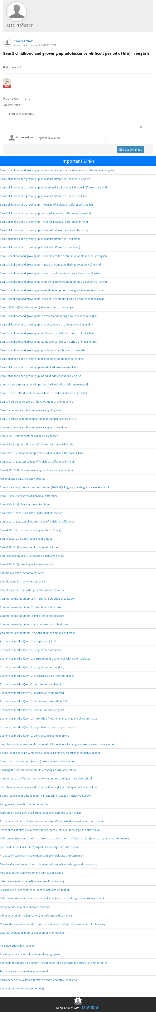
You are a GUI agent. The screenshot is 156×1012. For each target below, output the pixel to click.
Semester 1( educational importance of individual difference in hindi (42, 453)
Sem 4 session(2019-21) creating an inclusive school (32, 556)
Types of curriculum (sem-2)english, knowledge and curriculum (39, 847)
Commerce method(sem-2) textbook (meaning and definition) (38, 633)
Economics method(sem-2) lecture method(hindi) (30, 684)
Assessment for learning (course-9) (22, 988)
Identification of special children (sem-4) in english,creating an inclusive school (49, 787)
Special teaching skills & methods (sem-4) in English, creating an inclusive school (50, 753)
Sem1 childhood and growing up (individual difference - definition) (40, 239)
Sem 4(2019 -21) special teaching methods (26, 538)
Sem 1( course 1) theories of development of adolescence (36, 401)
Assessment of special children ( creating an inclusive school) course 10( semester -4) (53, 963)
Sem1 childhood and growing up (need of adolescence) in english (40, 376)
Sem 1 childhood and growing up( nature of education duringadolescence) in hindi (50, 264)
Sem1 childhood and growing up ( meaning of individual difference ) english (46, 204)
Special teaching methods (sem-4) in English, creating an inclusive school (45, 795)
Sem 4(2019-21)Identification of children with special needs (36, 444)
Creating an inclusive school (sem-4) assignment (30, 954)
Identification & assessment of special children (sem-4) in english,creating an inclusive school (58, 744)
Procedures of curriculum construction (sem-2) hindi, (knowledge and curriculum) (50, 830)
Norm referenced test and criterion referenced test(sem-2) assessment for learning (52, 924)
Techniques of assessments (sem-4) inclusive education (35, 890)
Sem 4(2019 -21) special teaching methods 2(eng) (30, 530)
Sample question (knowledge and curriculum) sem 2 (32, 590)
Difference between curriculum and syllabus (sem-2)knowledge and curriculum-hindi (52, 898)
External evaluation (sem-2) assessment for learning (32, 932)
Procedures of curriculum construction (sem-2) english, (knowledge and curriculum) (52, 821)
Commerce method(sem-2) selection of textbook (30, 607)
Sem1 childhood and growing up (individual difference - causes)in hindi (43, 196)
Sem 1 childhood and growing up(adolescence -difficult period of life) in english (49, 341)
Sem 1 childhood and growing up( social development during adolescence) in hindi (51, 273)
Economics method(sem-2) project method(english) (32, 667)
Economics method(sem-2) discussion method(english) (34, 701)
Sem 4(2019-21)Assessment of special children (29, 436)
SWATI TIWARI (24, 41)
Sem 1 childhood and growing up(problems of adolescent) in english (42, 350)
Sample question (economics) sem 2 (22, 573)
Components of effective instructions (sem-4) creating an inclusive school (46, 778)
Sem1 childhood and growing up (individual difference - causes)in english (45, 179)
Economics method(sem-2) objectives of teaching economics (38, 727)
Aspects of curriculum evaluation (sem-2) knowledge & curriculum (41, 813)
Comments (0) (12, 104)
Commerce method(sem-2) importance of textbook (32, 616)
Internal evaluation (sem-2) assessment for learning (32, 881)
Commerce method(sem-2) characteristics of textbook (34, 624)
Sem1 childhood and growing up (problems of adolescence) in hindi (42, 359)
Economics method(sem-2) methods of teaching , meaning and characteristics (48, 718)
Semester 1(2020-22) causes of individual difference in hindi (37, 461)
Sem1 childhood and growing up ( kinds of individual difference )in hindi (44, 222)
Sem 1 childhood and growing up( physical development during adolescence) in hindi (52, 299)
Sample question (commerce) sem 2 (22, 581)
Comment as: (25, 137)
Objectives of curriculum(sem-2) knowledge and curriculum (36, 915)
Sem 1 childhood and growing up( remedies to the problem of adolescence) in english (53, 256)
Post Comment (131, 149)
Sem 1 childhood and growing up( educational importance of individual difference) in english (57, 170)
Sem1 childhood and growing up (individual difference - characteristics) (44, 230)
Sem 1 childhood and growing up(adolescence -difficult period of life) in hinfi (47, 333)
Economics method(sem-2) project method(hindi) (30, 650)
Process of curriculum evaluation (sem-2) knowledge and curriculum (42, 855)
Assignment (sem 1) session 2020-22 (22, 479)
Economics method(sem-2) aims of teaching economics (34, 735)
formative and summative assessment (24, 971)
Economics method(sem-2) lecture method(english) (32, 710)
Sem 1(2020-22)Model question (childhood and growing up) (36, 307)
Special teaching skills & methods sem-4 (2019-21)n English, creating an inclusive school (54, 487)
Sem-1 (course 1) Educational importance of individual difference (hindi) (44, 393)
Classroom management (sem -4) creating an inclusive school (38, 761)
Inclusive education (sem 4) (17, 945)
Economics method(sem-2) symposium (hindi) (28, 641)
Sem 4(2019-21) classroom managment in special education (37, 470)
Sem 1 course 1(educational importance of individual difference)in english (45, 384)
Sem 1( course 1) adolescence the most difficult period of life (38, 419)
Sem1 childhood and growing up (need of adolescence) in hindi (39, 367)
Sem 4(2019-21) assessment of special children (29, 547)
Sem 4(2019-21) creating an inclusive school (27, 564)
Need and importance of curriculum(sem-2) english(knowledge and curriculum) (48, 864)
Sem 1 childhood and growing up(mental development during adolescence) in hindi (51, 290)
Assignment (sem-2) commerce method (24, 804)
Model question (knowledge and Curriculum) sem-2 (31, 873)
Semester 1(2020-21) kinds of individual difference (31, 513)
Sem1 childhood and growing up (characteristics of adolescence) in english (46, 324)
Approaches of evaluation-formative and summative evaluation (39, 980)
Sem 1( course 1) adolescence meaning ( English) (30, 410)
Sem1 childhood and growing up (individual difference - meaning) (40, 247)
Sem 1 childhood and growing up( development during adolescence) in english (48, 316)
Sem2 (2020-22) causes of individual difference (29, 496)
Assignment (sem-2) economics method (25, 907)
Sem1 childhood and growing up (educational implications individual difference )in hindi (53, 187)
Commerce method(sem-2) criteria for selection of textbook (37, 598)
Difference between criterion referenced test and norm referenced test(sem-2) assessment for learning (65, 838)
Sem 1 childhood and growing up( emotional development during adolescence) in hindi (53, 282)
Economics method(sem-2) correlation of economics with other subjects (45, 658)
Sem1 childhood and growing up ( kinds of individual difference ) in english (46, 213)
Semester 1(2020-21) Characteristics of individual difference (37, 521)
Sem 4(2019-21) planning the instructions (25, 504)
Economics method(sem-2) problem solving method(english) (37, 676)
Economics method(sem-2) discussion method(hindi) (32, 693)
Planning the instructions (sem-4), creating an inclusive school (38, 770)
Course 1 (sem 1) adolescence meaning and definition (33, 427)
